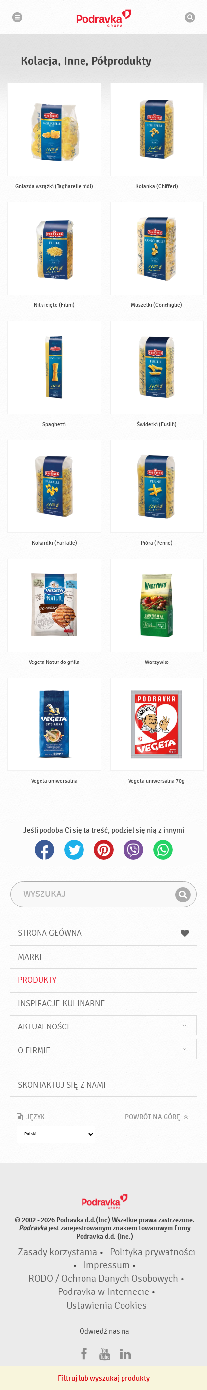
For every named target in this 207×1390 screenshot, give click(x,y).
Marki (29, 956)
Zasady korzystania (57, 1252)
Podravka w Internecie (103, 1292)
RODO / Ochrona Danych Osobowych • (106, 1278)
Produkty (37, 980)
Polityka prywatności (152, 1252)
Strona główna (103, 933)
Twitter (74, 850)
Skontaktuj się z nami (62, 1085)
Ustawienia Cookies (106, 1305)
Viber (133, 850)
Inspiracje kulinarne (61, 1003)
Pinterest (104, 850)
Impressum (106, 1265)
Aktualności (43, 1026)
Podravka (103, 18)
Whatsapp (163, 850)
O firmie (34, 1050)
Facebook (44, 850)
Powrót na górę (152, 1117)
